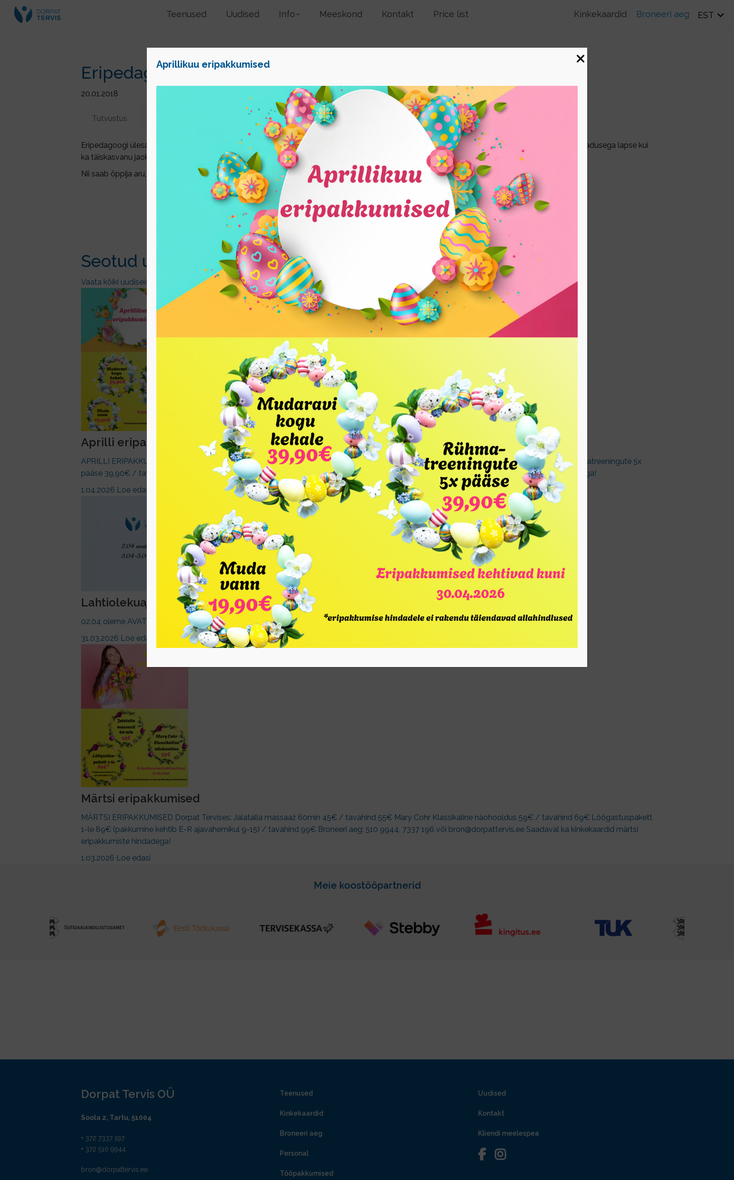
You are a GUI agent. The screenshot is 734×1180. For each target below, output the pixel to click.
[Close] (580, 55)
